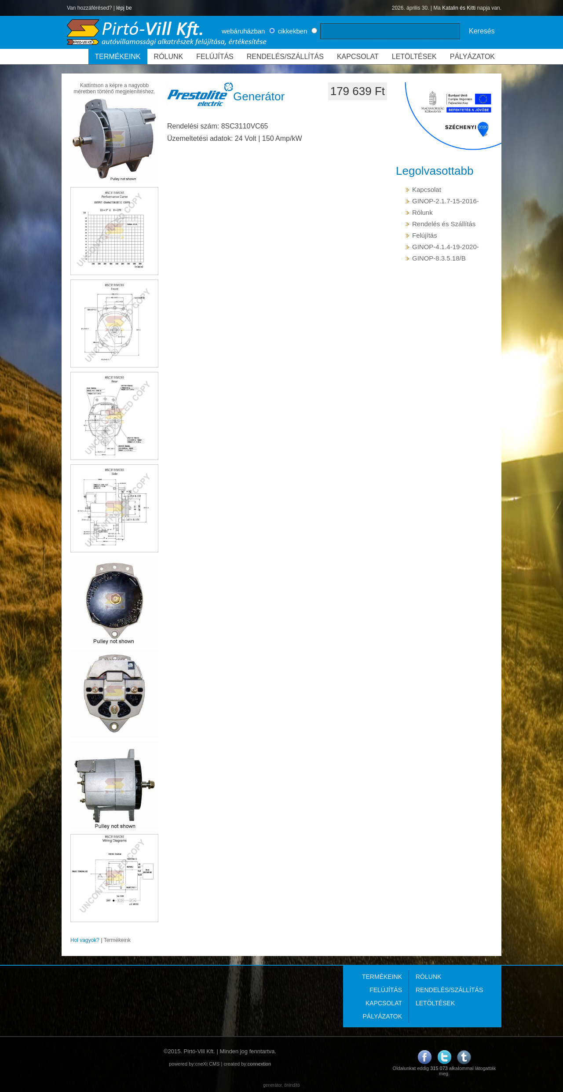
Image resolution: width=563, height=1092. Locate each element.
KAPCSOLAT (358, 56)
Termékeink (117, 940)
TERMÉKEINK (118, 56)
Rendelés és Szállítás (443, 224)
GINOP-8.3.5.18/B (439, 258)
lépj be (124, 8)
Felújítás (424, 235)
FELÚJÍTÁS (214, 56)
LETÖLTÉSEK (414, 56)
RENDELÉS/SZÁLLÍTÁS (285, 56)
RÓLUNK (168, 56)
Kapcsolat (426, 189)
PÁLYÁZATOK (472, 56)
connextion (259, 1063)
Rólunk (422, 212)
